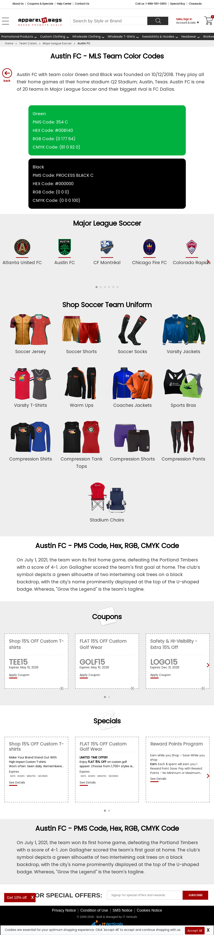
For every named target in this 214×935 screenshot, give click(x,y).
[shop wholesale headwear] (191, 36)
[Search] (157, 21)
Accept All (194, 931)
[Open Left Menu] (5, 21)
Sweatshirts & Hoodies (158, 36)
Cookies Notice (149, 910)
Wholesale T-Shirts (121, 36)
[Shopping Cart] (208, 21)
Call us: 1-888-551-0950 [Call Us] (151, 3)
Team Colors (28, 43)
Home (9, 43)
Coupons (107, 617)
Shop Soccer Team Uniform (107, 305)
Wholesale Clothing (86, 36)
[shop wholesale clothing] (88, 36)
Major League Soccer (57, 43)
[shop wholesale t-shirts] (123, 36)
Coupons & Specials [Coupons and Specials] (40, 3)
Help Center (64, 3)
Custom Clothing (52, 36)
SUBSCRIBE (196, 895)
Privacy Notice (64, 910)
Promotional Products (17, 36)
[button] (96, 287)
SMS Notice (122, 910)
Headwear (188, 36)
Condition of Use (94, 910)
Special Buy (177, 3)
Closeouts (195, 3)
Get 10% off (17, 898)
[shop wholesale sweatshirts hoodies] (160, 36)
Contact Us (82, 3)
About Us (18, 3)
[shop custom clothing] (55, 36)
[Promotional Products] (19, 36)
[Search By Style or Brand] (108, 21)
